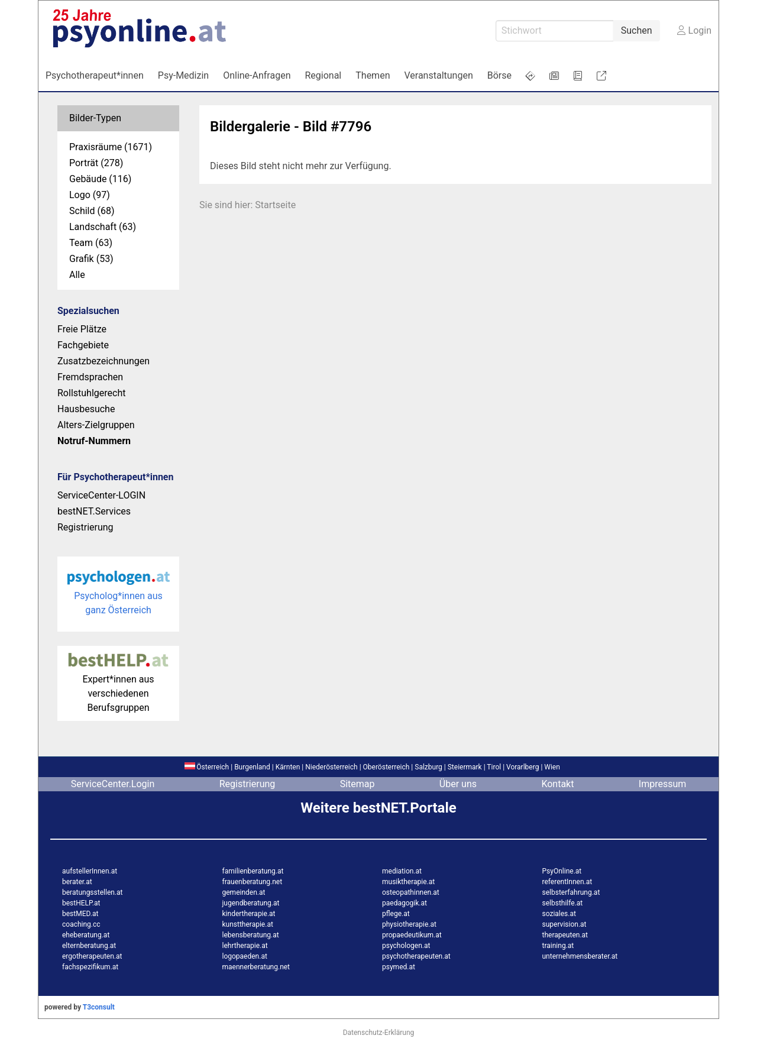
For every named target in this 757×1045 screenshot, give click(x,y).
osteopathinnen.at (410, 892)
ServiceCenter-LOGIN (101, 495)
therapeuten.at (565, 935)
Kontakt (557, 784)
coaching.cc (81, 924)
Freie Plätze (81, 329)
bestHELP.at (81, 903)
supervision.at (564, 924)
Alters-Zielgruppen (96, 425)
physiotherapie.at (409, 924)
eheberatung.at (85, 935)
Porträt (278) (96, 163)
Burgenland (252, 767)
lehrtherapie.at (245, 946)
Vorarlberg (522, 767)
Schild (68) (92, 210)
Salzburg (428, 767)
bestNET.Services (94, 511)
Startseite (275, 205)
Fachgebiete (83, 345)
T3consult (99, 1007)
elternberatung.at (89, 946)
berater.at (77, 882)
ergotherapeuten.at (92, 956)
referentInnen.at (567, 882)
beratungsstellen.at (92, 892)
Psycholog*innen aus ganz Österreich (118, 596)
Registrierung (85, 527)
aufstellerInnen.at (89, 871)
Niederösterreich (331, 767)
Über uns (458, 784)
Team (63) (90, 242)
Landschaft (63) (102, 226)
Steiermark (465, 767)
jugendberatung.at (251, 903)
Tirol (494, 767)
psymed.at (398, 967)
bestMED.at (80, 914)
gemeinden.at (244, 892)
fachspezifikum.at (90, 967)
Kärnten (288, 767)
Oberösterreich (386, 767)
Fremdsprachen (90, 377)
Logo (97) (89, 194)
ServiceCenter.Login (113, 784)
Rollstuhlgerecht (91, 393)
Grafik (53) (91, 258)
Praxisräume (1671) (110, 147)
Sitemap (357, 784)
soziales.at (559, 914)
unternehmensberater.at (580, 956)
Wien (552, 767)
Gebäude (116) (100, 179)
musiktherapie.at (408, 882)
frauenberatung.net (252, 882)
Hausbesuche (86, 409)
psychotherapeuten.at (416, 956)
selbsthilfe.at (562, 903)
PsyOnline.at (562, 871)
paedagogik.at (404, 903)
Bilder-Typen (95, 118)
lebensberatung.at (250, 935)
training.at (558, 946)
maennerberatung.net (256, 967)
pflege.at (396, 914)
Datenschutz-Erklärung (379, 1032)
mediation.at (402, 871)
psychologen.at (406, 946)
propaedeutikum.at (412, 935)
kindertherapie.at (249, 914)
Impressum (663, 784)
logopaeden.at (244, 956)
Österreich (207, 767)
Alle (77, 274)
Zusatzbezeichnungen (103, 361)
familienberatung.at (253, 871)
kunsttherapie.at (247, 924)
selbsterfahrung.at (571, 892)
